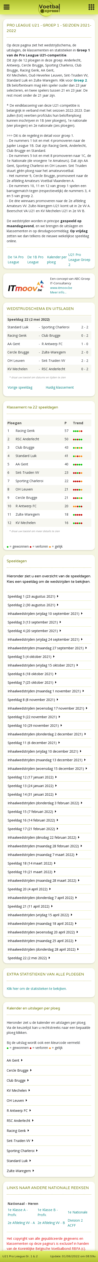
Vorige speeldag (20, 387)
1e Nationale (77, 1212)
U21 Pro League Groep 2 (79, 259)
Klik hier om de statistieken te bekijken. (37, 988)
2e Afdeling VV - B (51, 1222)
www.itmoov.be (61, 288)
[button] (91, 7)
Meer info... (58, 292)
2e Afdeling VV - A (21, 1222)
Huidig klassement (60, 387)
